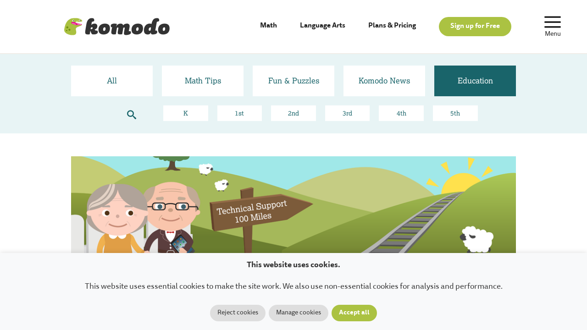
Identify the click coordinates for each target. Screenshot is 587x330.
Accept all (354, 313)
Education (475, 80)
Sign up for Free (475, 26)
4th (401, 113)
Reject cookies (237, 313)
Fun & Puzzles (293, 80)
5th (455, 113)
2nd (293, 113)
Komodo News (384, 80)
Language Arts (322, 25)
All (112, 80)
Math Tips (203, 80)
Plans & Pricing (392, 25)
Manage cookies (298, 313)
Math (268, 25)
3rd (347, 113)
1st (239, 113)
